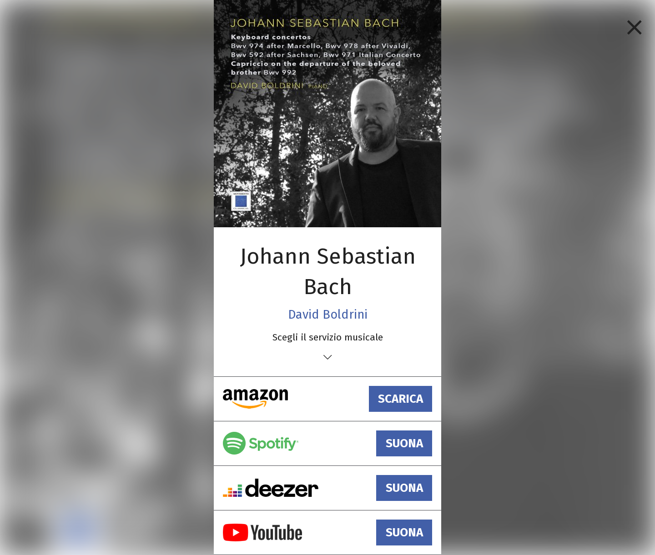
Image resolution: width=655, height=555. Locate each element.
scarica (400, 399)
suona (404, 443)
